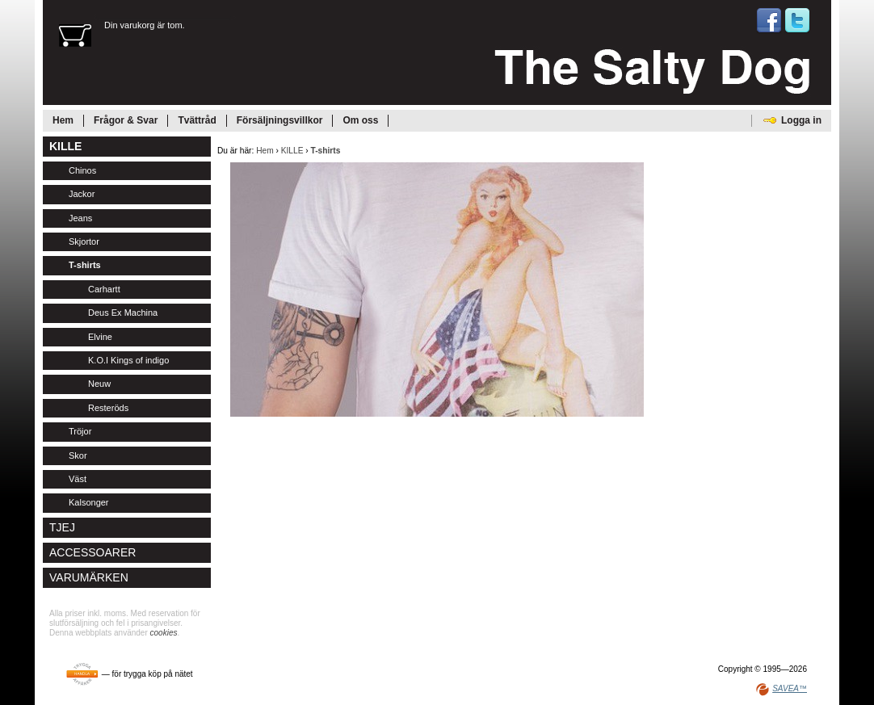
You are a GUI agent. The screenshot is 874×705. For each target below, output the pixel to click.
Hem (265, 150)
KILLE (292, 150)
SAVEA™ (789, 688)
